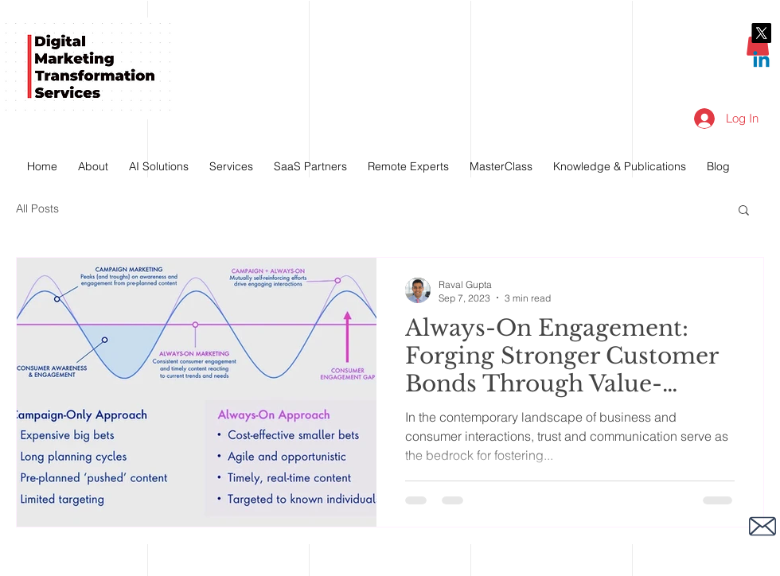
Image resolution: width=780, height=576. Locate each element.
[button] (743, 211)
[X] (761, 33)
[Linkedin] (761, 61)
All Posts (37, 208)
